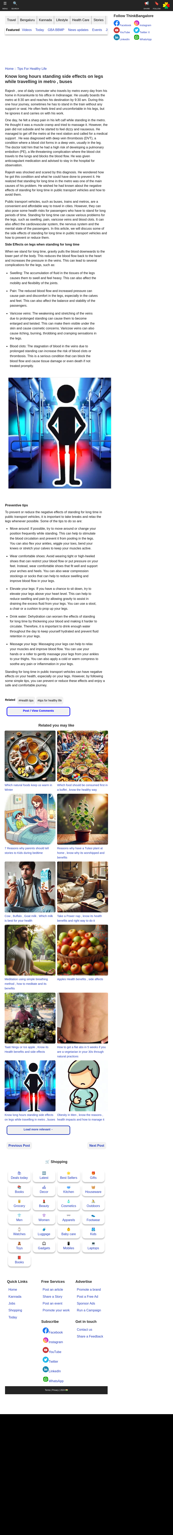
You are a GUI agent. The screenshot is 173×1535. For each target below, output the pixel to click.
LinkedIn (52, 1369)
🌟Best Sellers (68, 1175)
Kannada (45, 20)
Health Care (80, 20)
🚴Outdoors (93, 1203)
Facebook (53, 1330)
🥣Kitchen (68, 1189)
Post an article (53, 1289)
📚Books (19, 1189)
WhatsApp (53, 1379)
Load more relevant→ (38, 1129)
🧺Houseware (93, 1189)
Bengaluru (27, 20)
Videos (27, 30)
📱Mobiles (68, 1246)
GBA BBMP (56, 30)
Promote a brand (89, 1289)
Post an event (52, 1303)
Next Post (96, 1145)
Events (97, 30)
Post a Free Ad (87, 1296)
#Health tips (26, 700)
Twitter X (142, 30)
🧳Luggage (44, 1232)
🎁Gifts (93, 1175)
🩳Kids (93, 1232)
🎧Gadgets (44, 1246)
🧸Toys (19, 1246)
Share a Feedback (90, 1336)
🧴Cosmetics (68, 1203)
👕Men (19, 1217)
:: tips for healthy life (30, 68)
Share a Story (52, 1296)
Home (9, 68)
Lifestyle (62, 20)
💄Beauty (44, 1203)
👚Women (43, 1217)
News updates (78, 30)
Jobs (11, 1303)
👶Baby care (68, 1232)
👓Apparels (68, 1217)
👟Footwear (93, 1217)
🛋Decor (44, 1189)
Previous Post (19, 1145)
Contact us (84, 1329)
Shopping (15, 1310)
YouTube (52, 1350)
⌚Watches (19, 1232)
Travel (11, 20)
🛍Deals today (19, 1175)
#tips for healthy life (50, 700)
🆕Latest (44, 1175)
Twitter (50, 1360)
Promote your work (56, 1310)
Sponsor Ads (86, 1303)
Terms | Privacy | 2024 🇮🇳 (56, 1390)
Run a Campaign (89, 1310)
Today (39, 30)
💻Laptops (93, 1246)
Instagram (53, 1340)
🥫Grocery (19, 1203)
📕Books (19, 1260)
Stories (99, 20)
